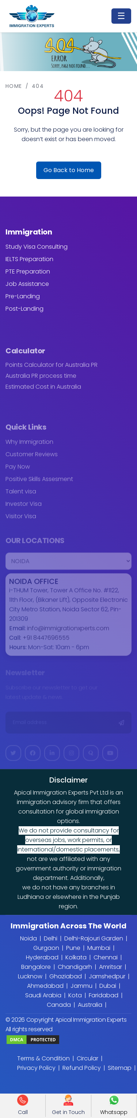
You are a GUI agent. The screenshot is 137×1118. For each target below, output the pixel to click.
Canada (59, 1005)
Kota (75, 995)
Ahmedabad (45, 986)
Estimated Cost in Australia (43, 390)
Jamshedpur (107, 976)
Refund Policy (81, 1068)
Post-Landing (24, 308)
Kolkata (76, 957)
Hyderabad (42, 957)
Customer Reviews (31, 458)
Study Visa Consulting (36, 246)
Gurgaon (46, 948)
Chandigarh (75, 967)
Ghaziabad (65, 976)
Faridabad (103, 995)
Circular (87, 1058)
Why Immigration (29, 445)
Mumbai (98, 948)
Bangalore (36, 967)
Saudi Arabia (43, 995)
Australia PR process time (40, 379)
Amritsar (110, 967)
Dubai (107, 986)
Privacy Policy (36, 1068)
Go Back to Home (68, 170)
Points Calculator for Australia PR (51, 368)
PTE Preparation (27, 271)
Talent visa (20, 495)
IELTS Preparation (29, 259)
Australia (90, 1005)
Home (13, 86)
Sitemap (120, 1068)
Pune (73, 948)
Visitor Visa (20, 520)
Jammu (81, 986)
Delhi (50, 938)
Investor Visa (23, 507)
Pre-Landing (22, 296)
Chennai (106, 957)
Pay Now (17, 470)
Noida (28, 938)
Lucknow (30, 976)
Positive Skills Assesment (39, 482)
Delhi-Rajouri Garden (93, 938)
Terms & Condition (43, 1058)
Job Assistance (27, 284)
